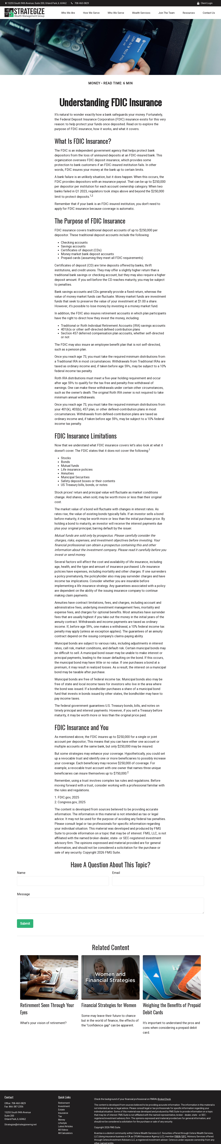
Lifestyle (62, 1123)
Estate (61, 1109)
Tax (60, 1116)
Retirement (64, 1103)
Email (116, 873)
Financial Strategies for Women (108, 1005)
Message (23, 894)
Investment (64, 1106)
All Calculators (65, 1133)
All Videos (63, 1130)
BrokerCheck (164, 1099)
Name (21, 873)
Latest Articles (65, 1126)
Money (61, 1119)
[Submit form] (25, 923)
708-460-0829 (80, 3)
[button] (68, 12)
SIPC (184, 1136)
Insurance (63, 1113)
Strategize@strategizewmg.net (20, 1124)
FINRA (177, 1136)
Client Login (205, 3)
